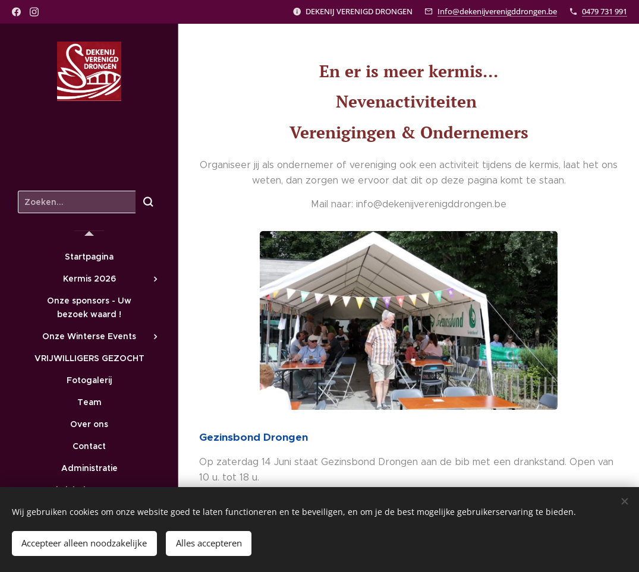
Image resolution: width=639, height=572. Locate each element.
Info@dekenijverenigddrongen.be (497, 11)
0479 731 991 (604, 11)
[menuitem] (89, 257)
